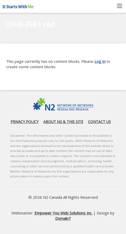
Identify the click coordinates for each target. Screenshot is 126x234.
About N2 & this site (63, 121)
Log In (99, 61)
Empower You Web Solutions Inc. (63, 212)
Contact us (99, 121)
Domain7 (63, 218)
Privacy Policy (24, 121)
